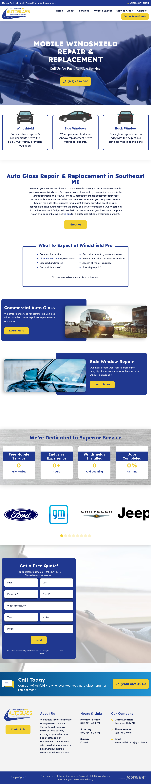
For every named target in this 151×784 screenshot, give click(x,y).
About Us (75, 224)
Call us (67, 214)
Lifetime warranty (50, 258)
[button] (61, 535)
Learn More (16, 330)
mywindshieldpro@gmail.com (131, 742)
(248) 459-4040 (75, 81)
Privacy (89, 779)
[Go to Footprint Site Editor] (132, 777)
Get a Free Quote (135, 16)
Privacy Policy (54, 651)
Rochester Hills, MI (125, 723)
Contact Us (18, 729)
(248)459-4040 (53, 571)
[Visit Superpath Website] (18, 778)
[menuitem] (59, 10)
